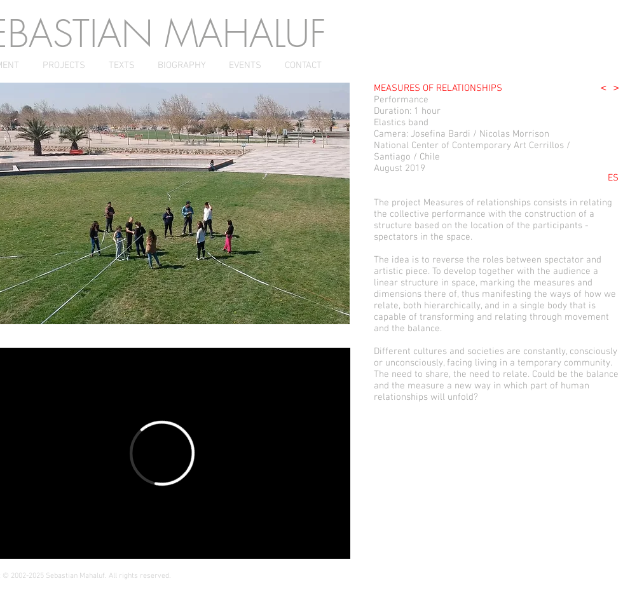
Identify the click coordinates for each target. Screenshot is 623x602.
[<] (604, 88)
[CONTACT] (302, 65)
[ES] (612, 178)
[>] (616, 88)
